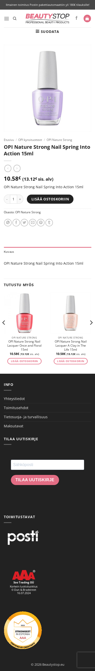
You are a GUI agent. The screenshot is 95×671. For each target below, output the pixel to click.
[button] (6, 18)
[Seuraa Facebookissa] (77, 18)
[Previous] (4, 332)
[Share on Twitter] (24, 222)
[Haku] (14, 18)
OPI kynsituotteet (30, 140)
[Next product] (7, 168)
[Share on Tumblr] (49, 222)
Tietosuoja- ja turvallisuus (26, 416)
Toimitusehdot (16, 407)
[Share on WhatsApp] (8, 222)
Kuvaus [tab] (9, 251)
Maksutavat (13, 426)
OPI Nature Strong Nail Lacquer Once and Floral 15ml (24, 346)
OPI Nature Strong (59, 140)
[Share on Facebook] (16, 222)
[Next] (91, 332)
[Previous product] (17, 168)
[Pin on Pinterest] (41, 222)
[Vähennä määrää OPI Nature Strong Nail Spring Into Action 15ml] (7, 199)
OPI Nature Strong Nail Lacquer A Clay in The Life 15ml (71, 346)
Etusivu (9, 140)
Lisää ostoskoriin (50, 199)
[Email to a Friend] (32, 222)
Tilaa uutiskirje (34, 480)
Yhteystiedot (14, 398)
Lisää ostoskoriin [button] (24, 361)
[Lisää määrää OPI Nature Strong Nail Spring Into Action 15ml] (20, 199)
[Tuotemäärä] (13, 199)
